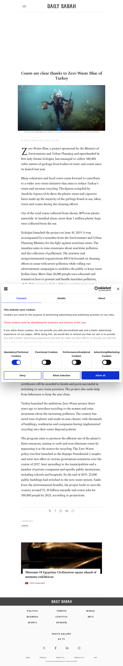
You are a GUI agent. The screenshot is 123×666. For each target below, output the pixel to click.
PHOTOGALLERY (37, 583)
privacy (43, 657)
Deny (23, 375)
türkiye (24, 525)
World (90, 611)
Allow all (100, 375)
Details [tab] (61, 298)
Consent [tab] (21, 298)
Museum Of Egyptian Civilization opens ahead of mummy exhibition (60, 574)
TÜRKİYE (61, 611)
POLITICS (32, 611)
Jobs (28, 657)
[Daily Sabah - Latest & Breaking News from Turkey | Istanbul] (61, 6)
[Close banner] (118, 289)
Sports (32, 622)
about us (60, 657)
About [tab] (101, 298)
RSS (95, 657)
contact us (79, 657)
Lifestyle (62, 616)
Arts (91, 616)
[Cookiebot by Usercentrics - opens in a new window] (97, 288)
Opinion (61, 622)
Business (32, 616)
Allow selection (61, 375)
